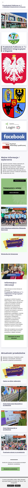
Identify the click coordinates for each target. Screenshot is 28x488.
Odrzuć (17, 485)
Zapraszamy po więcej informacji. (14, 337)
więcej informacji (14, 192)
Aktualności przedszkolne (10, 469)
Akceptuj (11, 485)
